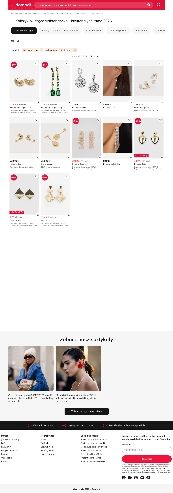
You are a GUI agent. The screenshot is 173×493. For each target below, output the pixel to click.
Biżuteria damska (48, 13)
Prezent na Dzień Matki (91, 454)
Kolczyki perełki (118, 30)
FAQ (3, 443)
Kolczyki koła (93, 30)
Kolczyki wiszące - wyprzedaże (60, 30)
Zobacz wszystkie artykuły (86, 411)
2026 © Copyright (92, 489)
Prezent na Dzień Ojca (91, 458)
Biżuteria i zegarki (31, 13)
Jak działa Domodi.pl (10, 439)
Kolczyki (60, 13)
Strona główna (17, 13)
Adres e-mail (127, 444)
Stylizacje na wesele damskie (94, 439)
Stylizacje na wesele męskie (93, 443)
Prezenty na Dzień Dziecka (93, 461)
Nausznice (141, 30)
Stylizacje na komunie (91, 450)
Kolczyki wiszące (72, 13)
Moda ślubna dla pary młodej (94, 447)
